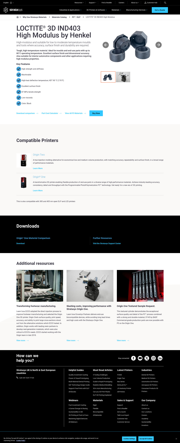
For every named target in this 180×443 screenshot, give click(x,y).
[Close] (176, 438)
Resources (78, 3)
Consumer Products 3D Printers (150, 389)
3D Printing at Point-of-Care (78, 415)
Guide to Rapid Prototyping (102, 382)
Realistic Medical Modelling (102, 385)
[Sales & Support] (128, 401)
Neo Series (121, 382)
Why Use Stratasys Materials (34, 17)
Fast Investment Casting (77, 405)
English (8, 3)
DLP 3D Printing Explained (102, 395)
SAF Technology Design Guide (79, 385)
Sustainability (146, 422)
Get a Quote (121, 412)
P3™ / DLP (76, 17)
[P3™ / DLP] (83, 17)
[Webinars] (80, 401)
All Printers (121, 392)
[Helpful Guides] (80, 371)
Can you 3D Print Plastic (101, 392)
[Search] (165, 2)
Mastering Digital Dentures (78, 419)
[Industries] (153, 371)
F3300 (119, 375)
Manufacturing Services (135, 10)
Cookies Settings (129, 439)
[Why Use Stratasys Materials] (49, 17)
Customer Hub (150, 3)
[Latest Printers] (128, 371)
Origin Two (121, 378)
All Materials (97, 415)
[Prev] (105, 45)
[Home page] (16, 17)
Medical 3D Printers (148, 378)
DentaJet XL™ (122, 385)
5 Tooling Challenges (100, 375)
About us (134, 3)
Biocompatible (98, 412)
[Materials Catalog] (69, 17)
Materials (115, 10)
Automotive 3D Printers (150, 382)
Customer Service (123, 422)
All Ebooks (72, 392)
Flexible (95, 408)
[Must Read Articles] (104, 371)
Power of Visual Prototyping (79, 378)
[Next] (158, 45)
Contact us (145, 408)
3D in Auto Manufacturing (102, 388)
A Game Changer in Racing (78, 408)
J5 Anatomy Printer (124, 388)
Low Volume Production (101, 378)
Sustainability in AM (76, 412)
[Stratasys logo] (12, 10)
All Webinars (73, 422)
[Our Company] (153, 401)
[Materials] (104, 401)
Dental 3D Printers (148, 375)
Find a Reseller (107, 3)
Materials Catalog (59, 17)
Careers (121, 3)
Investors (145, 425)
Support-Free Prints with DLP (79, 388)
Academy (145, 419)
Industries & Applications (69, 10)
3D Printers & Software (95, 10)
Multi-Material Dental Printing (79, 382)
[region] (90, 439)
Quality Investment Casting (78, 375)
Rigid (95, 405)
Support (92, 3)
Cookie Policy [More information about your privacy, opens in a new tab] (20, 440)
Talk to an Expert (123, 415)
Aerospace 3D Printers (149, 385)
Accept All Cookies (146, 439)
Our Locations (147, 412)
